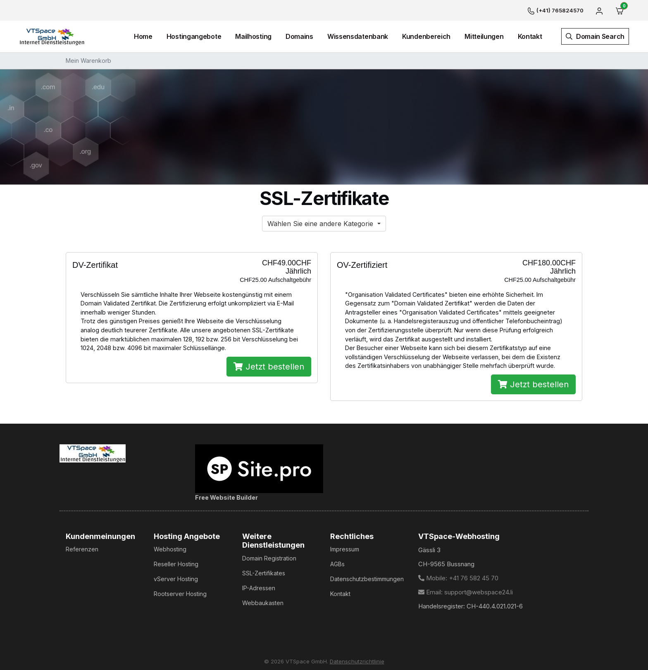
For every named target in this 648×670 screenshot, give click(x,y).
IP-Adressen (258, 587)
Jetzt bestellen (268, 367)
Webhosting (170, 549)
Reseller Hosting (176, 563)
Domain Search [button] (595, 36)
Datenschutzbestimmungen (367, 578)
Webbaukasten (263, 602)
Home (143, 36)
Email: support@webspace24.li (465, 592)
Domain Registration (269, 558)
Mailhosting (253, 36)
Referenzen (82, 549)
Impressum (344, 549)
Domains (299, 36)
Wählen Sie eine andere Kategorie (321, 223)
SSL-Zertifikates (263, 573)
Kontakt (530, 36)
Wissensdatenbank (357, 36)
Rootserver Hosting (180, 593)
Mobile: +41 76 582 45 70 (458, 578)
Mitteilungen (484, 36)
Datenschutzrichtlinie (357, 661)
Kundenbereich (426, 36)
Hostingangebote (194, 36)
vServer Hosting (176, 578)
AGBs (337, 563)
